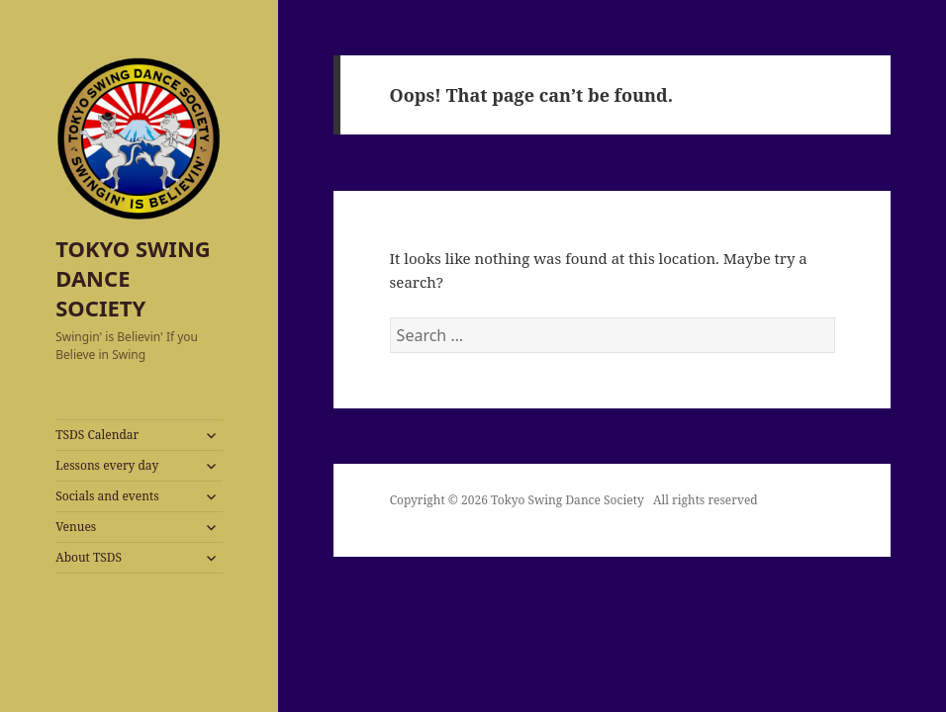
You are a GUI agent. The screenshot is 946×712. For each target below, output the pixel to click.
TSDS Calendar (97, 434)
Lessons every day (106, 465)
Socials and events (106, 496)
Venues (75, 526)
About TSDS (88, 557)
